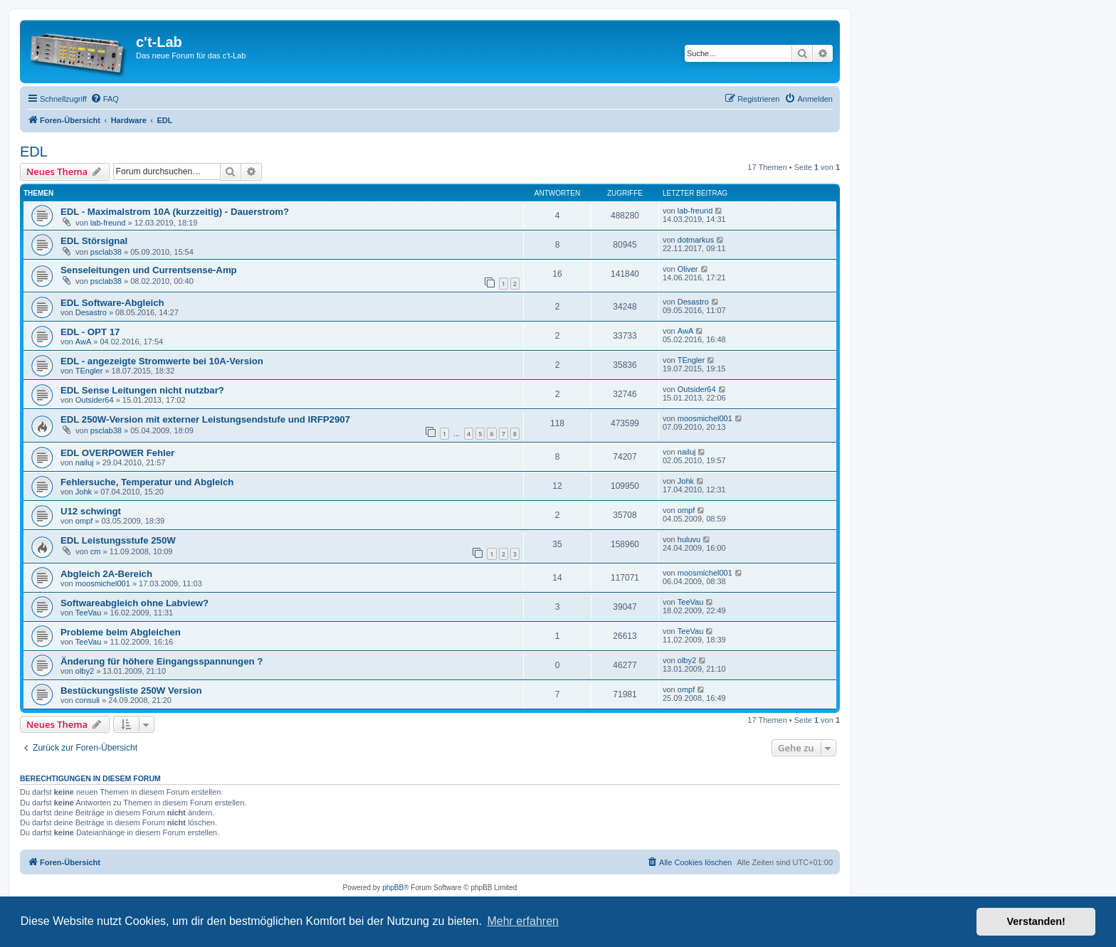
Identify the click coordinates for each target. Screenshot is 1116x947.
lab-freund (108, 222)
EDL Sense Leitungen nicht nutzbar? (142, 390)
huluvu (689, 539)
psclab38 (106, 252)
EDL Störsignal (93, 241)
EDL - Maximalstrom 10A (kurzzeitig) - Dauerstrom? (174, 211)
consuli (87, 700)
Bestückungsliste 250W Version (131, 690)
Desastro (91, 312)
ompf (84, 521)
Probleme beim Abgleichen (120, 632)
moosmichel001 (705, 418)
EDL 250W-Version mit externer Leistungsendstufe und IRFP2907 (205, 419)
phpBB (393, 888)
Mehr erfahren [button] (523, 921)
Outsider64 (94, 400)
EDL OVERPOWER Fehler (117, 453)
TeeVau (88, 612)
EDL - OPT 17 (90, 332)
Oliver (688, 269)
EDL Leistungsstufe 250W (118, 540)
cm (95, 551)
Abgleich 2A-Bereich (106, 573)
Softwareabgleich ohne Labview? (134, 603)
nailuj (84, 462)
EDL (34, 151)
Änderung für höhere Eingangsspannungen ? (161, 661)
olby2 (84, 671)
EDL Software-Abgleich (112, 302)
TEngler (89, 370)
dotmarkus (696, 240)
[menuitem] (104, 98)
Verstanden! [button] (1036, 921)
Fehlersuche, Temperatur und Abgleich (146, 482)
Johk (83, 491)
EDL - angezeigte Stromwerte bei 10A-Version (161, 361)
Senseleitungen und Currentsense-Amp (148, 270)
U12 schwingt (90, 511)
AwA (83, 341)
